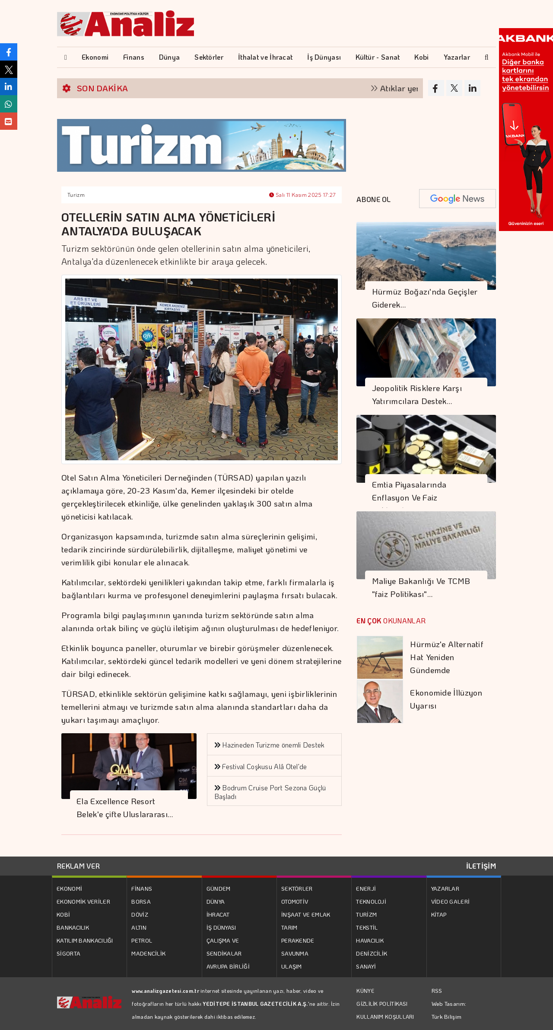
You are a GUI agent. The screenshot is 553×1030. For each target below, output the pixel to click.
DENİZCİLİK (371, 953)
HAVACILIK (370, 940)
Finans (133, 56)
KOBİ (63, 914)
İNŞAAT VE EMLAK (306, 914)
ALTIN (138, 927)
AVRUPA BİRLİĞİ (228, 966)
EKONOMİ (69, 888)
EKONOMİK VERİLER (83, 901)
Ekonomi (95, 56)
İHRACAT (218, 914)
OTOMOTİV (294, 901)
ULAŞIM (291, 966)
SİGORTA (68, 953)
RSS (437, 990)
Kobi (421, 56)
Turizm (76, 194)
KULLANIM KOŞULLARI (385, 1016)
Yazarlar (457, 56)
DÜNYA (216, 901)
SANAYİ (366, 966)
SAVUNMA (294, 953)
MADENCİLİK (148, 953)
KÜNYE (365, 990)
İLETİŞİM (481, 865)
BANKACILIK (73, 927)
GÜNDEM (219, 888)
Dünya (169, 56)
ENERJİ (366, 888)
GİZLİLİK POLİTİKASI (381, 1003)
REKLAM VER (78, 865)
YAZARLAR (445, 888)
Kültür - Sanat (378, 56)
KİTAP (439, 914)
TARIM (289, 927)
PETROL (141, 940)
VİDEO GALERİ (450, 901)
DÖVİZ (139, 914)
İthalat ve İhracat (265, 56)
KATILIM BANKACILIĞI (85, 940)
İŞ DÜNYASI (221, 927)
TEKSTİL (367, 927)
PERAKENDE (298, 940)
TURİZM (366, 914)
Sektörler (208, 56)
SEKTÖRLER (297, 888)
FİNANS (141, 888)
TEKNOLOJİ (371, 901)
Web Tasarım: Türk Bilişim (449, 1010)
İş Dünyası (324, 56)
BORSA (141, 901)
